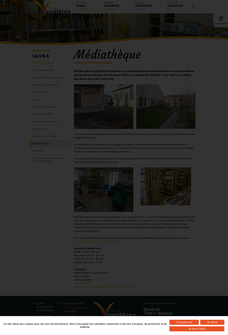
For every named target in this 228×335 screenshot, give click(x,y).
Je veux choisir (197, 328)
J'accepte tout (184, 322)
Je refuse (212, 322)
